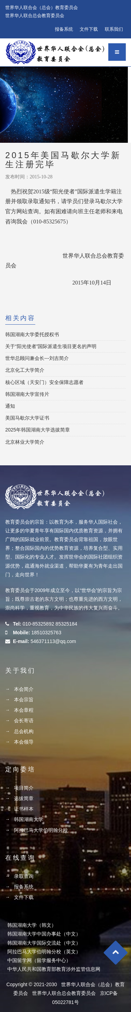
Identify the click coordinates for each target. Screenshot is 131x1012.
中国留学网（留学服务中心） (39, 960)
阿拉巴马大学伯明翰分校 (41, 830)
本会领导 (24, 742)
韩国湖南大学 (28, 819)
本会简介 (24, 689)
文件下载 (89, 29)
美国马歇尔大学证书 (27, 418)
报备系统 (64, 29)
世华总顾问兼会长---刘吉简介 (37, 358)
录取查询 (24, 876)
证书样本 (24, 809)
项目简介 (24, 788)
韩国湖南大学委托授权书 (32, 334)
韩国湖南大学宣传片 (27, 394)
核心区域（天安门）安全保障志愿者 (44, 382)
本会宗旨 (24, 699)
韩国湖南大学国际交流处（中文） (44, 943)
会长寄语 (24, 720)
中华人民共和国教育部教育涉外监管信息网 (53, 969)
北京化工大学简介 (24, 370)
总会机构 (24, 731)
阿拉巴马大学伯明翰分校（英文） (44, 951)
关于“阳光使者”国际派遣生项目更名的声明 (50, 346)
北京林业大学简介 (24, 442)
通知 (10, 406)
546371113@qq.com (53, 641)
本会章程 (24, 710)
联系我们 (114, 29)
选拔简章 (24, 798)
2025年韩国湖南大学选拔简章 (37, 430)
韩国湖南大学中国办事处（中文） (44, 934)
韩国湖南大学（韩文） (31, 925)
